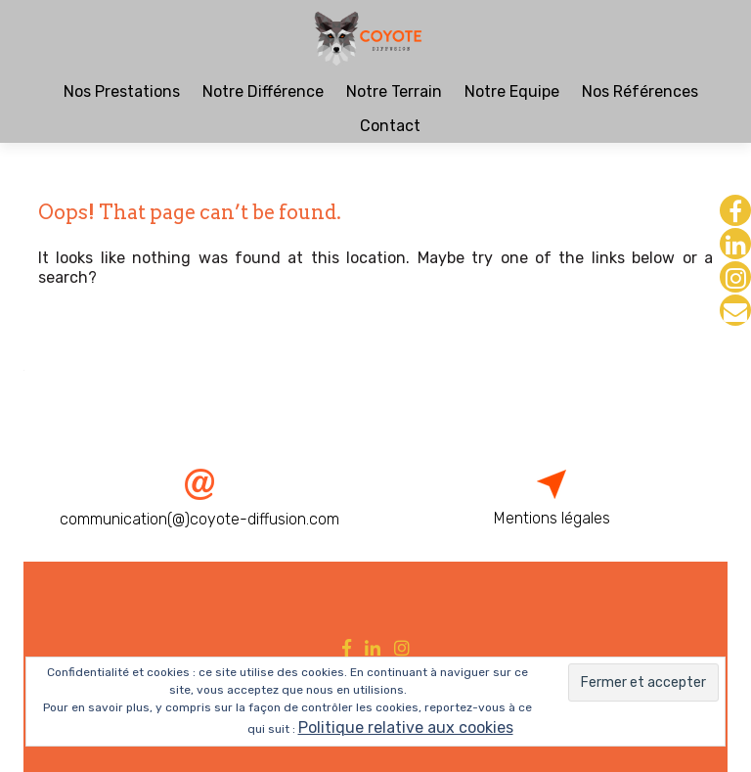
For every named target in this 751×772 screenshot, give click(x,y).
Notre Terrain (394, 91)
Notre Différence (263, 91)
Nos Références (640, 91)
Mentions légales (552, 518)
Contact (390, 125)
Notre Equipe (511, 91)
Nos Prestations (122, 91)
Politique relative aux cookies (405, 727)
